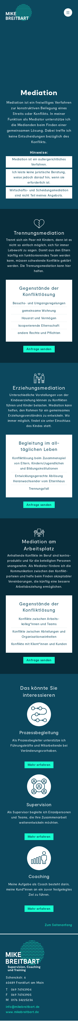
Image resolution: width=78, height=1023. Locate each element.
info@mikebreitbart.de (23, 1006)
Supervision (39, 804)
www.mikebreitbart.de (22, 1012)
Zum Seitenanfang (58, 925)
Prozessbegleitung (39, 732)
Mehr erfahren (39, 765)
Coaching (39, 876)
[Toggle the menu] (68, 12)
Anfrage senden (38, 349)
